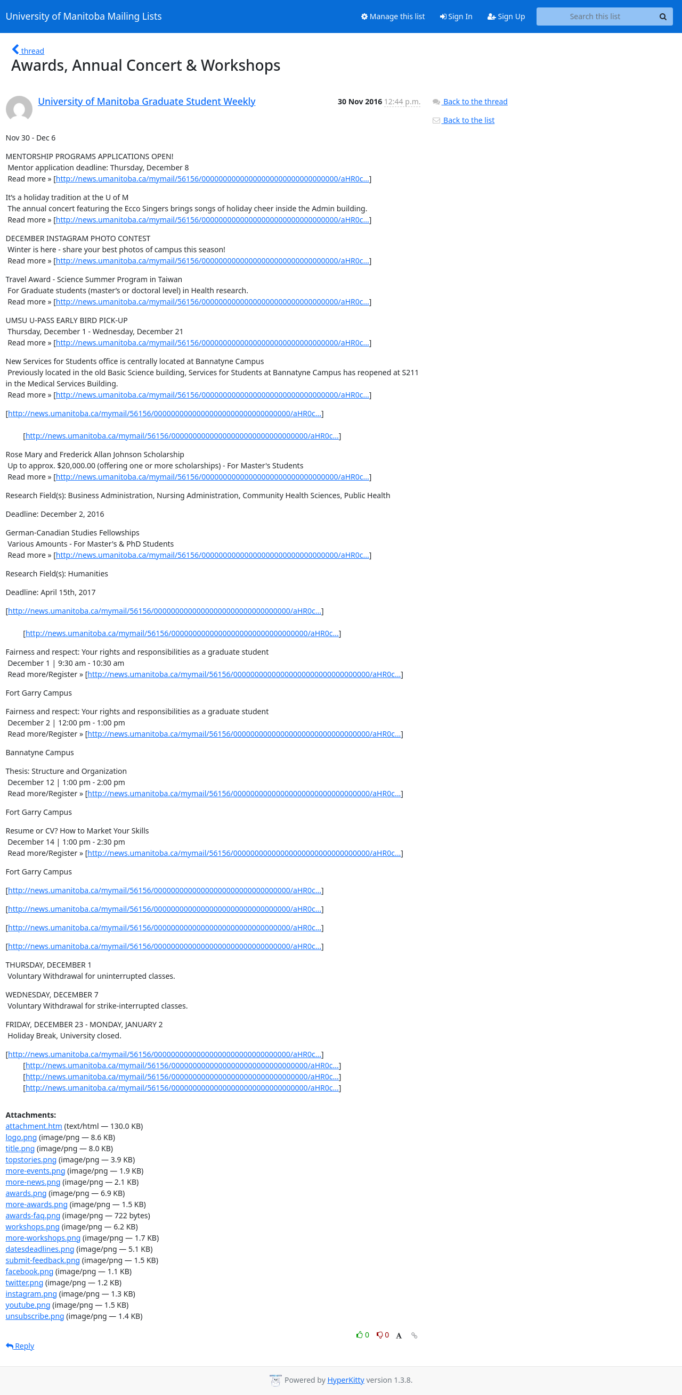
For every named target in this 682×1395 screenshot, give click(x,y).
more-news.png (33, 1182)
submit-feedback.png (43, 1260)
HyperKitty (345, 1380)
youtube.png (28, 1305)
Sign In (456, 16)
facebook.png (30, 1271)
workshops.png (33, 1226)
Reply (20, 1346)
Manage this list (393, 16)
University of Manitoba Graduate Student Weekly (146, 101)
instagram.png (32, 1294)
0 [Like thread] (363, 1335)
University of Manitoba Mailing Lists (84, 16)
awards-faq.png (33, 1215)
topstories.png (31, 1159)
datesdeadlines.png (40, 1249)
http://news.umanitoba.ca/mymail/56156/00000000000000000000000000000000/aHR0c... (212, 179)
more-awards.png (37, 1204)
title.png (20, 1148)
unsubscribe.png (35, 1316)
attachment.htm (34, 1126)
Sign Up (506, 16)
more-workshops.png (43, 1238)
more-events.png (36, 1171)
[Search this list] (595, 16)
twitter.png (25, 1282)
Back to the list (463, 120)
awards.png (26, 1193)
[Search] (663, 16)
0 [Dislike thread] (383, 1335)
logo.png (21, 1137)
